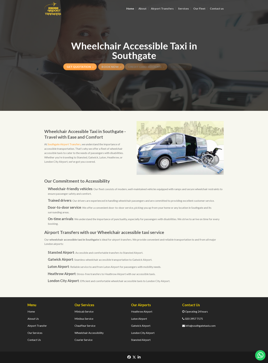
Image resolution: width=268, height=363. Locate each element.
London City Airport (143, 332)
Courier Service (83, 339)
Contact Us (34, 339)
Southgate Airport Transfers (64, 144)
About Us (33, 318)
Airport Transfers (162, 8)
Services (183, 8)
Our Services (35, 332)
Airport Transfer (37, 325)
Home (130, 8)
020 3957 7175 (192, 318)
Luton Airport (139, 318)
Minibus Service (84, 318)
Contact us (217, 8)
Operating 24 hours (195, 311)
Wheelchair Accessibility (89, 332)
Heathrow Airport (141, 311)
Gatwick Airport (140, 325)
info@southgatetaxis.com (199, 325)
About (142, 8)
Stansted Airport (141, 339)
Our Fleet (199, 8)
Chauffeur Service (85, 325)
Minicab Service (84, 311)
